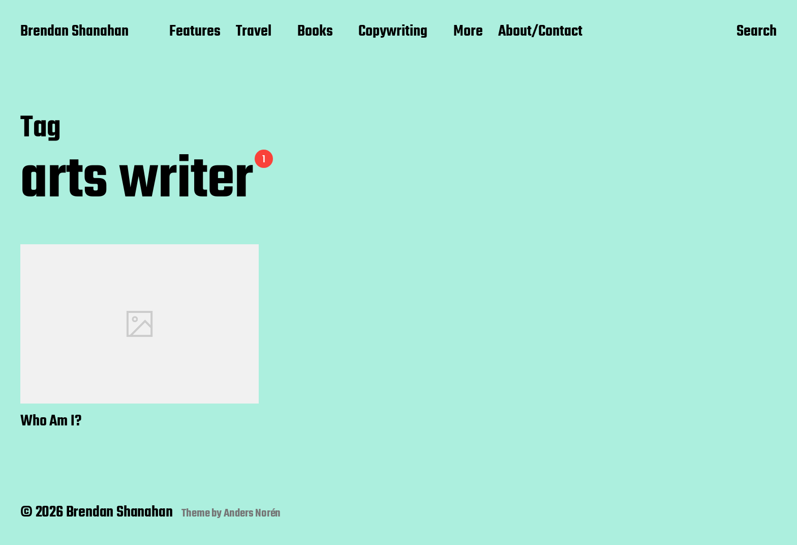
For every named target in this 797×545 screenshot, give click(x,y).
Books (315, 32)
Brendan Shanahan (74, 32)
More (468, 32)
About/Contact (540, 32)
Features (195, 32)
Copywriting (392, 32)
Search (757, 32)
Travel (253, 32)
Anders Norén (252, 513)
